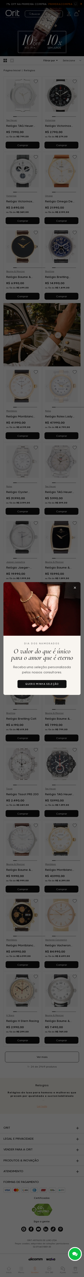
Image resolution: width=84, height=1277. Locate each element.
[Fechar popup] (75, 588)
